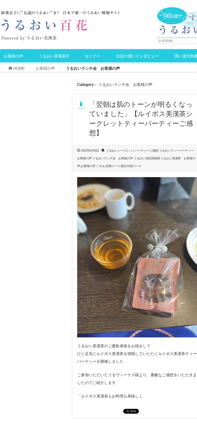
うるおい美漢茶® (54, 56)
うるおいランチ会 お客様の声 (112, 158)
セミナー (92, 56)
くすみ (100, 166)
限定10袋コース (131, 166)
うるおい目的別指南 (147, 158)
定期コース (113, 166)
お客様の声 (13, 56)
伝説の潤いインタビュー (137, 56)
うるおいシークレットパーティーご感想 (132, 150)
